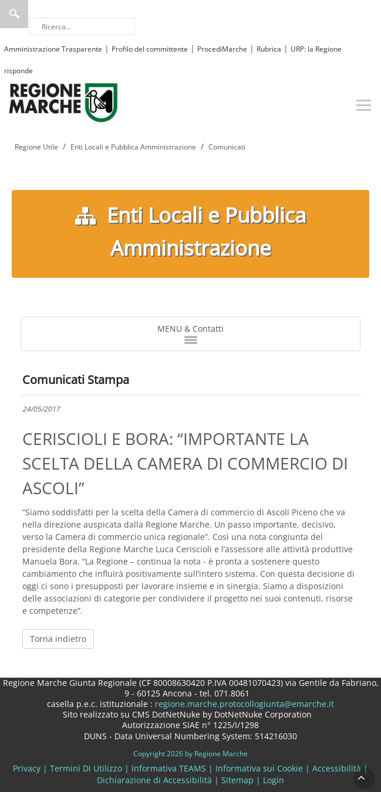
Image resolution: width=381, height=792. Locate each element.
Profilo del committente (150, 49)
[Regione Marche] (63, 101)
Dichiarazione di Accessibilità (154, 780)
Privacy (27, 768)
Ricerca (14, 14)
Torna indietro (58, 638)
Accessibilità (336, 768)
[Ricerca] (82, 26)
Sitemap (237, 780)
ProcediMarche (222, 49)
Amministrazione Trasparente (53, 49)
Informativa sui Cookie (259, 768)
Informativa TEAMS (169, 768)
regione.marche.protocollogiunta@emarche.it (243, 703)
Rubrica (269, 49)
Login (273, 780)
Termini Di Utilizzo (86, 768)
